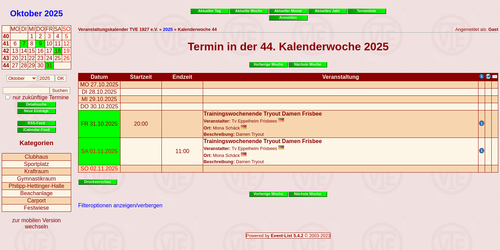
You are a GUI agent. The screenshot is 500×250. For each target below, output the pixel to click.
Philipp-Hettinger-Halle (36, 186)
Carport (36, 200)
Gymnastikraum (36, 179)
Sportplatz (36, 164)
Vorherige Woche (268, 64)
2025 (53, 13)
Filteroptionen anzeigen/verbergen (120, 205)
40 (6, 36)
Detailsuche (36, 104)
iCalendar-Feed (36, 129)
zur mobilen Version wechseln (36, 223)
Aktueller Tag (209, 11)
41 (6, 44)
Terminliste (366, 11)
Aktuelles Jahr (327, 11)
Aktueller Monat (288, 11)
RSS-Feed (36, 123)
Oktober (26, 13)
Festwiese (36, 208)
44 (6, 65)
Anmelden (288, 17)
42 (6, 51)
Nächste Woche (307, 64)
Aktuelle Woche (248, 11)
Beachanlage (36, 193)
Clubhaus (36, 157)
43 (6, 58)
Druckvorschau (97, 182)
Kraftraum (36, 171)
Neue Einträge (36, 111)
